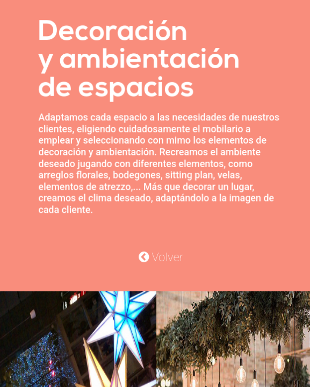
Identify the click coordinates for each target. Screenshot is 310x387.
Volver (161, 256)
